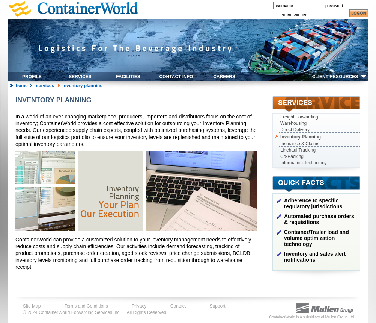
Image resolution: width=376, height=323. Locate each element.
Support (218, 306)
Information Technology (303, 162)
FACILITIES (128, 76)
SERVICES (80, 76)
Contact (178, 306)
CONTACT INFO (176, 76)
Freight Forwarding (299, 117)
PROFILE (32, 76)
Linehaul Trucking (298, 150)
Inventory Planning (300, 137)
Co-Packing (292, 156)
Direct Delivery (295, 129)
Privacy (139, 306)
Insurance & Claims (299, 143)
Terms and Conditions (86, 306)
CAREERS (224, 76)
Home (22, 85)
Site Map (32, 306)
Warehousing (293, 123)
